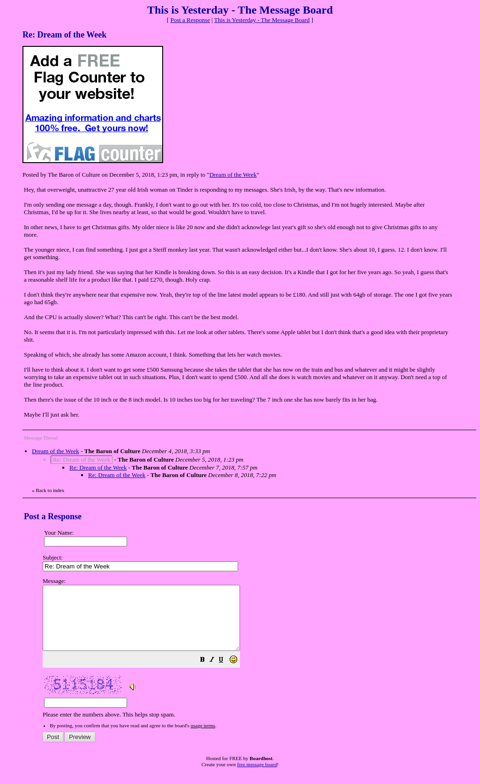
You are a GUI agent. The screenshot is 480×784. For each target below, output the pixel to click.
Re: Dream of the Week (98, 467)
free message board (257, 777)
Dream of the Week (233, 174)
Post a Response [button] (190, 19)
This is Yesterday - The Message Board (262, 19)
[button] (226, 673)
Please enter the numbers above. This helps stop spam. (256, 654)
